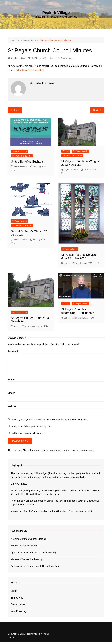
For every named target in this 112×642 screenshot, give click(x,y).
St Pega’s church (66, 58)
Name (11, 379)
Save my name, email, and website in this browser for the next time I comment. (50, 419)
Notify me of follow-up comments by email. (32, 426)
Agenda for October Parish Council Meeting (33, 552)
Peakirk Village (56, 12)
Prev (15, 110)
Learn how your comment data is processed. (72, 450)
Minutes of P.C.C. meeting (30, 70)
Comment (13, 351)
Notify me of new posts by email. (27, 433)
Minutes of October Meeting (25, 545)
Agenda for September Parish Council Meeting (35, 566)
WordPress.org (18, 611)
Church (66, 151)
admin (65, 263)
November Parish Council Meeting (28, 539)
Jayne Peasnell (19, 166)
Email (11, 393)
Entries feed (17, 597)
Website (12, 406)
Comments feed (19, 604)
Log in (14, 591)
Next (97, 110)
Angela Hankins (16, 58)
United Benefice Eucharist (27, 161)
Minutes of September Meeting (26, 559)
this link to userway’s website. (70, 477)
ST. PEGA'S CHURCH (21, 156)
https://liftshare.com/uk (22, 504)
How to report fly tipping (47, 494)
